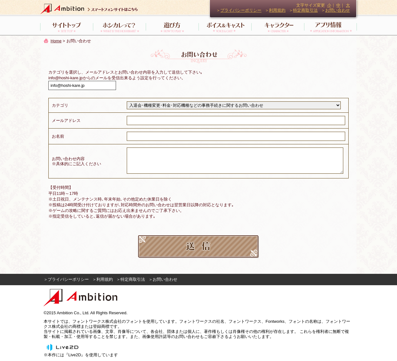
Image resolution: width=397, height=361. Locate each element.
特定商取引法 (305, 10)
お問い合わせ (337, 10)
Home (56, 41)
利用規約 (277, 10)
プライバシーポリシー (240, 10)
